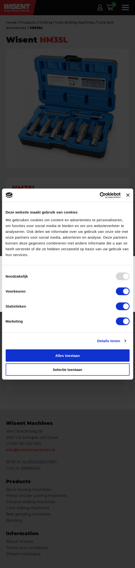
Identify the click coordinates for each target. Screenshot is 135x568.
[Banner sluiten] (127, 195)
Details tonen (108, 341)
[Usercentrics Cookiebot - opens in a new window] (99, 195)
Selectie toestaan (67, 370)
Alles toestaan (67, 355)
